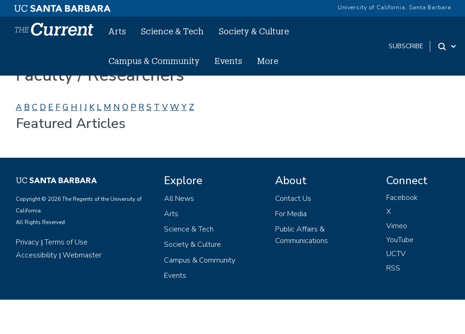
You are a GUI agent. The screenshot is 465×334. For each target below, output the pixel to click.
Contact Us (293, 198)
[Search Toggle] (447, 46)
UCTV (396, 254)
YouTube (400, 240)
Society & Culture (254, 31)
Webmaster (82, 255)
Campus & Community (154, 61)
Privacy (27, 242)
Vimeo (396, 226)
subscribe (406, 46)
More (267, 61)
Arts (117, 31)
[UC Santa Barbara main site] (62, 6)
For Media (291, 214)
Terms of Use (66, 242)
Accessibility (36, 255)
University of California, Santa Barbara (394, 7)
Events (228, 61)
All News (179, 198)
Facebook (402, 198)
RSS (393, 268)
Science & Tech (172, 31)
